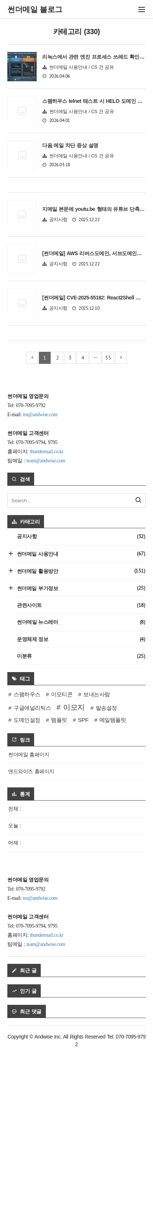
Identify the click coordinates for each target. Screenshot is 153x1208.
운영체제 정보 (81, 795)
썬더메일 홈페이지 (28, 910)
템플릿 (59, 876)
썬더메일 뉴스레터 (81, 778)
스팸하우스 (27, 850)
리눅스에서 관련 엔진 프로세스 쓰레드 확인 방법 (96, 57)
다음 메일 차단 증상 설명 (70, 145)
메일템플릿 (112, 876)
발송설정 (106, 864)
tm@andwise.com (40, 570)
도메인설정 (27, 876)
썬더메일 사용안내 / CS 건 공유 (81, 67)
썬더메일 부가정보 (80, 744)
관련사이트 (81, 761)
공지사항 (58, 297)
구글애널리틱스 (32, 864)
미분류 (81, 812)
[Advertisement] (76, 224)
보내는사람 (96, 850)
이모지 (74, 863)
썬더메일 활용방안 (80, 726)
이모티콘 (61, 850)
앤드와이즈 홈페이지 (31, 927)
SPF (83, 876)
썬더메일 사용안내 (80, 709)
